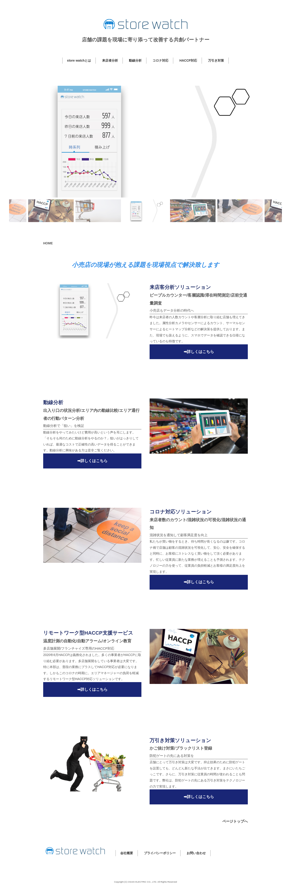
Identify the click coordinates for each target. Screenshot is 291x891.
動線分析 (135, 60)
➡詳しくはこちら (199, 352)
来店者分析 (110, 60)
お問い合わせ (196, 853)
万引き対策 (216, 60)
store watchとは (79, 60)
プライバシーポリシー (160, 853)
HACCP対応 (188, 60)
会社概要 (126, 853)
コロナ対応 (160, 60)
